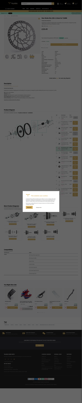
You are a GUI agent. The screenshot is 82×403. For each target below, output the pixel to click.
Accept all (29, 207)
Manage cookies (38, 207)
